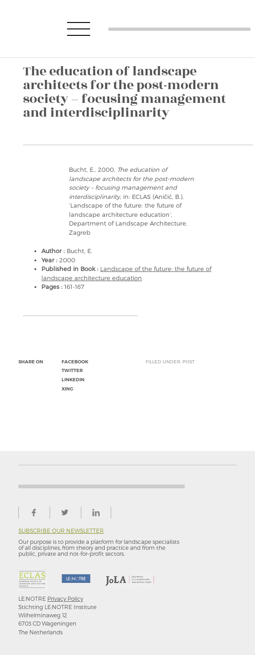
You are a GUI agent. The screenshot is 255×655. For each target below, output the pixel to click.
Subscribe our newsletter (61, 531)
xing (67, 389)
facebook (75, 362)
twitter (72, 370)
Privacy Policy (65, 598)
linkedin (73, 380)
